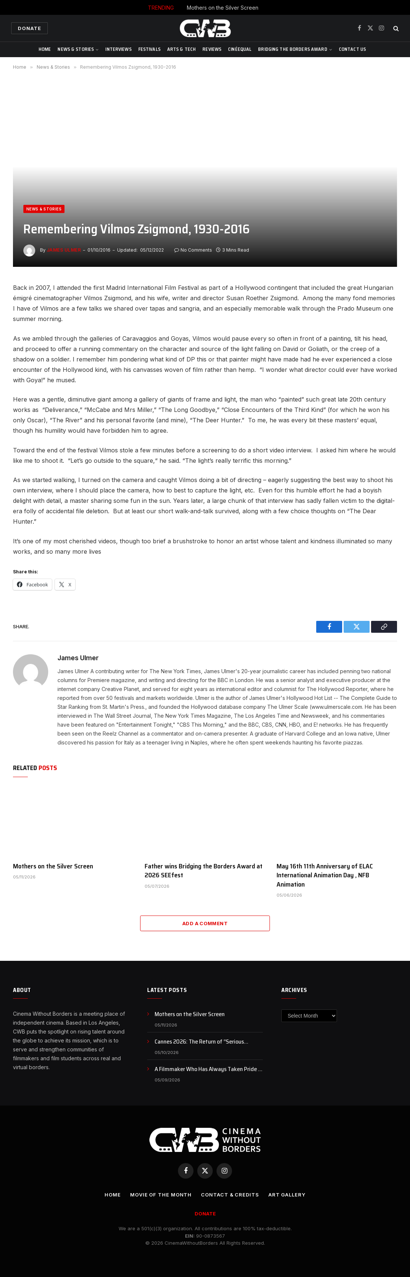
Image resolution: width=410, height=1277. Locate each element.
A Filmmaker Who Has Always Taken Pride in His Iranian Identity (208, 1069)
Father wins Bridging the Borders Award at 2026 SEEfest (203, 871)
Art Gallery (286, 1195)
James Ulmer (64, 250)
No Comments (193, 250)
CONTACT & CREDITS (230, 1195)
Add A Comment (205, 923)
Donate (29, 28)
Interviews (118, 49)
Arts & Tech (181, 49)
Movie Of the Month (161, 1195)
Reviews (211, 49)
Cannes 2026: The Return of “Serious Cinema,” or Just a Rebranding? (199, 1042)
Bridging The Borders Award (292, 49)
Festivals (149, 49)
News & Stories (75, 49)
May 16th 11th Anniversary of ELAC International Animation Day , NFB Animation (325, 875)
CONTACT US (352, 49)
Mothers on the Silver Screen (222, 7)
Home (45, 49)
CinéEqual (239, 49)
